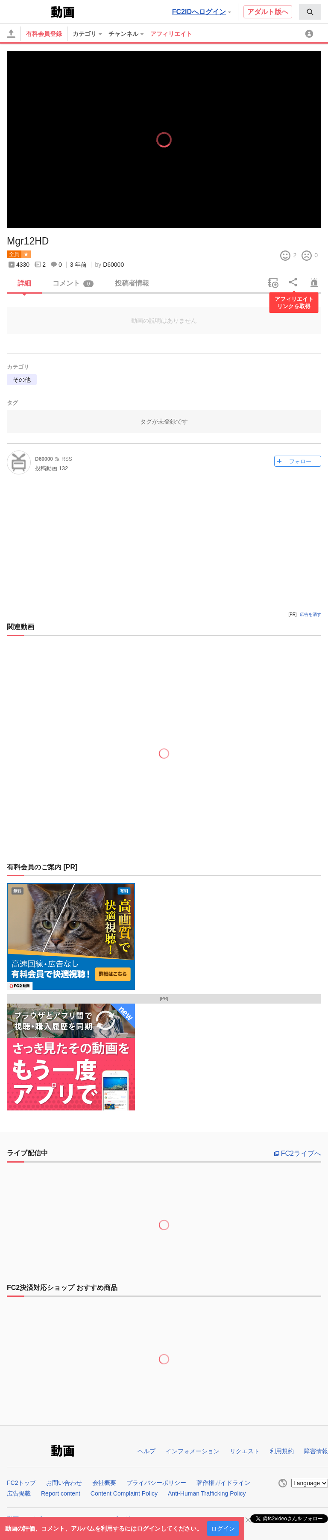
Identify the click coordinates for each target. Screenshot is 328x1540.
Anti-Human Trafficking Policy (207, 1493)
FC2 (28, 11)
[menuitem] (310, 12)
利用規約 (282, 1451)
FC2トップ (21, 1482)
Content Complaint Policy (124, 1493)
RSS (67, 459)
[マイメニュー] (310, 34)
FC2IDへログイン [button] (201, 11)
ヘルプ (146, 1451)
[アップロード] (11, 34)
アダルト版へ (267, 11)
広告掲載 (19, 1493)
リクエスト (245, 1451)
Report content (60, 1493)
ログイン (223, 1528)
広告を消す (310, 614)
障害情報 (316, 1451)
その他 (22, 379)
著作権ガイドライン (223, 1482)
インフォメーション (193, 1451)
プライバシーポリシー (156, 1482)
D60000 (113, 264)
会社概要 (104, 1482)
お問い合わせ (64, 1482)
